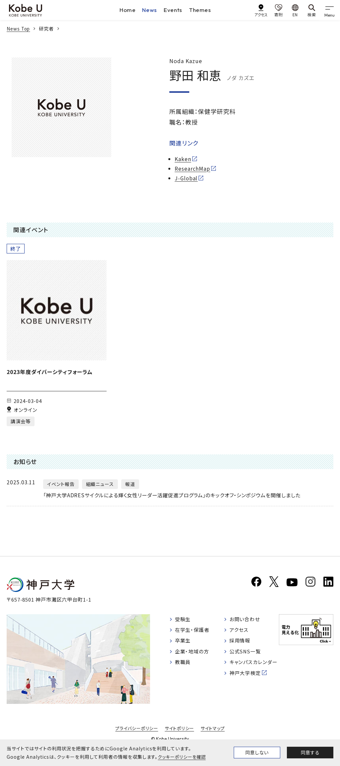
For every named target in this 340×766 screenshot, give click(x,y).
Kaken (183, 159)
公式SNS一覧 (247, 660)
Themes (201, 9)
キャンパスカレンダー (253, 676)
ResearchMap (193, 168)
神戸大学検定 (247, 692)
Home (127, 9)
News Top (19, 28)
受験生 (183, 626)
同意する (310, 752)
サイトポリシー (180, 735)
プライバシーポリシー (135, 735)
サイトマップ (215, 735)
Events (173, 9)
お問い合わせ (246, 626)
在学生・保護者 (193, 637)
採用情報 (241, 649)
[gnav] (330, 10)
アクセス (240, 637)
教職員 (183, 671)
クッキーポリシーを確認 (183, 756)
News (149, 9)
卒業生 (183, 649)
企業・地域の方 (193, 660)
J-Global (187, 178)
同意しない (257, 752)
